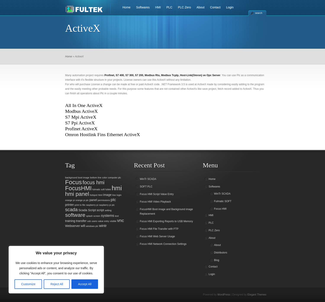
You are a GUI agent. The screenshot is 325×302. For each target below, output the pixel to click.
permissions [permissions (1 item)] (104, 200)
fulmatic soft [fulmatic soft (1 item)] (98, 189)
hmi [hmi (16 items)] (117, 188)
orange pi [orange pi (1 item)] (70, 200)
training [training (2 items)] (70, 221)
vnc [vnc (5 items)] (120, 220)
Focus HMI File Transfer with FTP (159, 228)
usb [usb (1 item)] (89, 221)
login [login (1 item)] (119, 195)
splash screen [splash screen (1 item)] (93, 216)
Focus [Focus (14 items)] (73, 182)
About (200, 7)
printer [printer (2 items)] (69, 204)
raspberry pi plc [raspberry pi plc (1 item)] (107, 205)
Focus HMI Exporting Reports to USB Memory (166, 221)
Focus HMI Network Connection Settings (163, 243)
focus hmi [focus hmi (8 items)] (93, 182)
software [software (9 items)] (75, 215)
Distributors (220, 252)
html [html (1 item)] (100, 195)
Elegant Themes (257, 294)
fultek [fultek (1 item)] (108, 189)
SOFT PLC (146, 186)
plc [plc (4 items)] (113, 199)
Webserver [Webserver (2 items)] (72, 226)
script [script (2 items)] (100, 210)
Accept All (84, 284)
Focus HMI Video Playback (155, 201)
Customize (28, 284)
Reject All (56, 284)
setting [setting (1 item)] (108, 210)
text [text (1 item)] (117, 216)
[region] (56, 269)
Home (126, 7)
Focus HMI (220, 208)
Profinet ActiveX (81, 128)
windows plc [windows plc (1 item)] (92, 226)
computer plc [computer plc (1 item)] (114, 177)
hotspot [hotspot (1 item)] (93, 195)
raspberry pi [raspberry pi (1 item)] (92, 205)
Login (229, 7)
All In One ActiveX (84, 105)
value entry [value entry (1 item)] (103, 221)
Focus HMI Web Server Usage (157, 236)
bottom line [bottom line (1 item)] (95, 177)
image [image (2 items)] (107, 195)
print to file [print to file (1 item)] (80, 205)
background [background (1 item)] (71, 177)
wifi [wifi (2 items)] (83, 226)
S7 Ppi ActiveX (80, 123)
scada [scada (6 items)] (71, 209)
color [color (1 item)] (104, 177)
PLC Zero (184, 7)
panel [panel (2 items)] (93, 200)
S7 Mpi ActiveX (80, 117)
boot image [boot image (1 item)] (83, 177)
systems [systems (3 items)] (107, 216)
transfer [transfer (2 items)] (81, 221)
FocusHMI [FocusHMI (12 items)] (78, 188)
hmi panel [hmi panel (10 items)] (77, 194)
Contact (215, 7)
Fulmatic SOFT (223, 201)
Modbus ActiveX (81, 111)
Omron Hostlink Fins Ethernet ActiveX (102, 134)
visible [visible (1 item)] (113, 221)
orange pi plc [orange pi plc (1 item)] (82, 200)
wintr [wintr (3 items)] (103, 226)
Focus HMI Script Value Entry (157, 194)
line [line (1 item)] (114, 195)
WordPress (223, 294)
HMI (158, 7)
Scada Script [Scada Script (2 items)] (87, 210)
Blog (216, 260)
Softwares (143, 7)
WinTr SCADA (148, 179)
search (258, 13)
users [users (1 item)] (94, 221)
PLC (169, 7)
